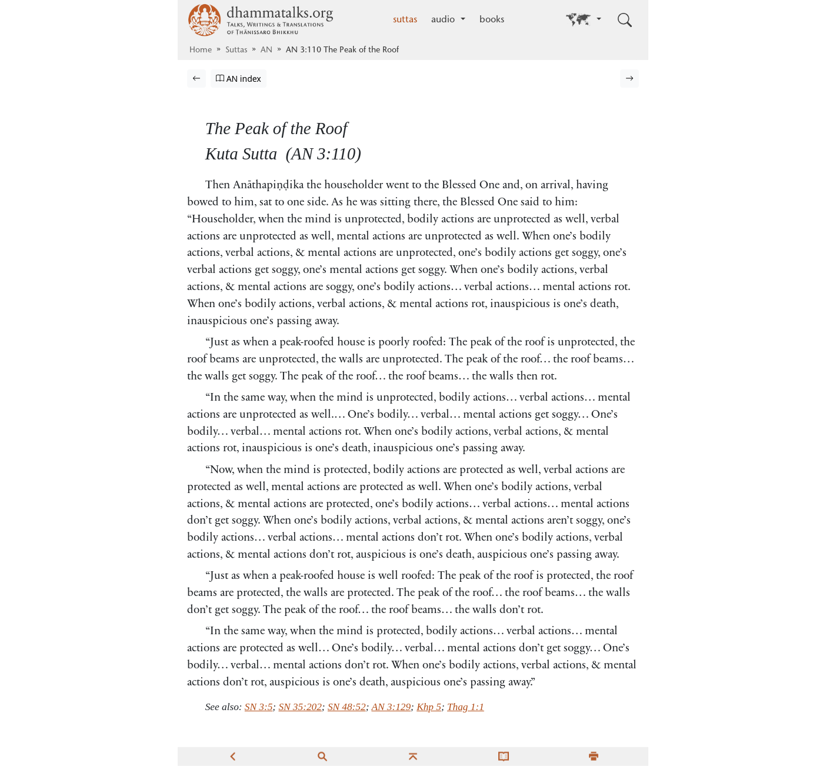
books (491, 20)
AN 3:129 (391, 706)
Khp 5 (429, 706)
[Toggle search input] (625, 20)
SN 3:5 (258, 706)
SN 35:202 (299, 706)
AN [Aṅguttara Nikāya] (266, 50)
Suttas (236, 50)
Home (200, 50)
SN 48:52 (347, 706)
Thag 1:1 (465, 706)
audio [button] (444, 20)
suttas (405, 20)
